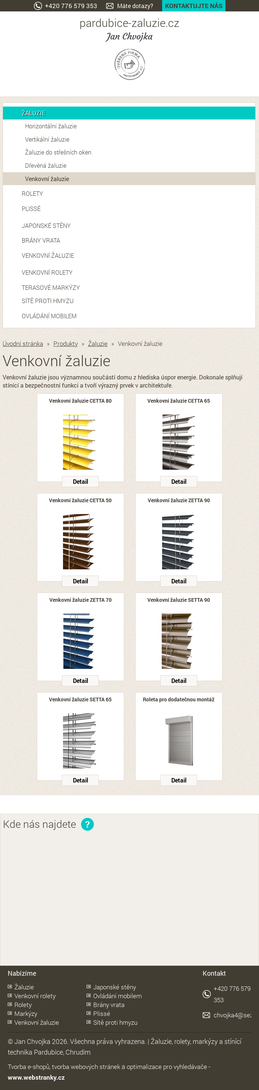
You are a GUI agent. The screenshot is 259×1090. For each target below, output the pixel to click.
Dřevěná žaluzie (45, 165)
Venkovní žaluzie (47, 179)
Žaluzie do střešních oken (58, 152)
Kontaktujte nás (194, 5)
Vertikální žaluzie (47, 139)
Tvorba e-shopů (28, 1066)
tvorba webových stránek (86, 1066)
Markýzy (25, 1013)
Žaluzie (33, 113)
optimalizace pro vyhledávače (167, 1066)
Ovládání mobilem (49, 316)
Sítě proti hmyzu (48, 301)
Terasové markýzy (51, 287)
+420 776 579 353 (71, 5)
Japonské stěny (46, 225)
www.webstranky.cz (36, 1077)
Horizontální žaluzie (51, 126)
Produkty (65, 343)
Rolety (32, 193)
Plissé (31, 208)
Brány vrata (41, 240)
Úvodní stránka (23, 343)
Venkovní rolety (47, 272)
